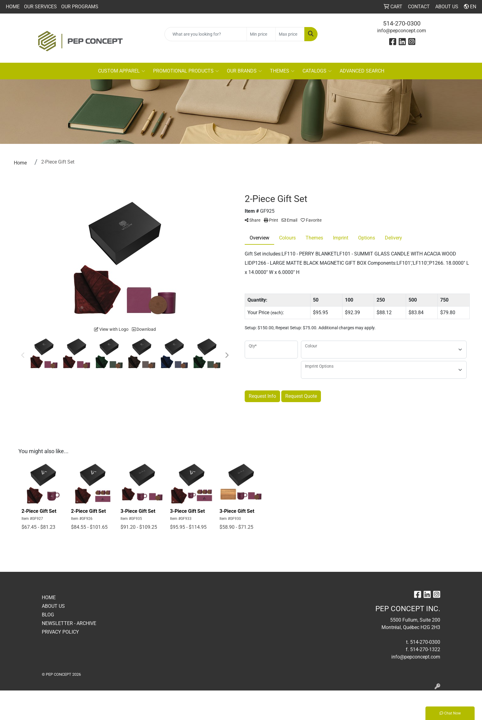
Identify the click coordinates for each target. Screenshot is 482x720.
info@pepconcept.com (401, 31)
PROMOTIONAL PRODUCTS (186, 71)
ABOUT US (53, 606)
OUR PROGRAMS (79, 7)
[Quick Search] (205, 34)
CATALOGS (317, 71)
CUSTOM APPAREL (121, 71)
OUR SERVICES (40, 7)
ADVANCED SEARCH (362, 71)
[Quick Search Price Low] (261, 34)
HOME (13, 7)
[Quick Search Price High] (290, 34)
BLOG (48, 615)
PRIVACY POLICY (60, 632)
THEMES (282, 71)
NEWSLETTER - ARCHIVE (69, 623)
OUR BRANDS (244, 71)
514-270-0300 (402, 23)
